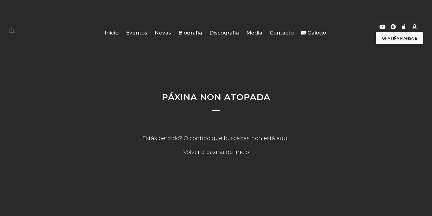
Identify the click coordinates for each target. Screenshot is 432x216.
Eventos (136, 33)
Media (254, 33)
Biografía (190, 33)
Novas (163, 33)
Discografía (224, 33)
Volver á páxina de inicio (216, 152)
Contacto (282, 33)
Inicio (111, 33)
